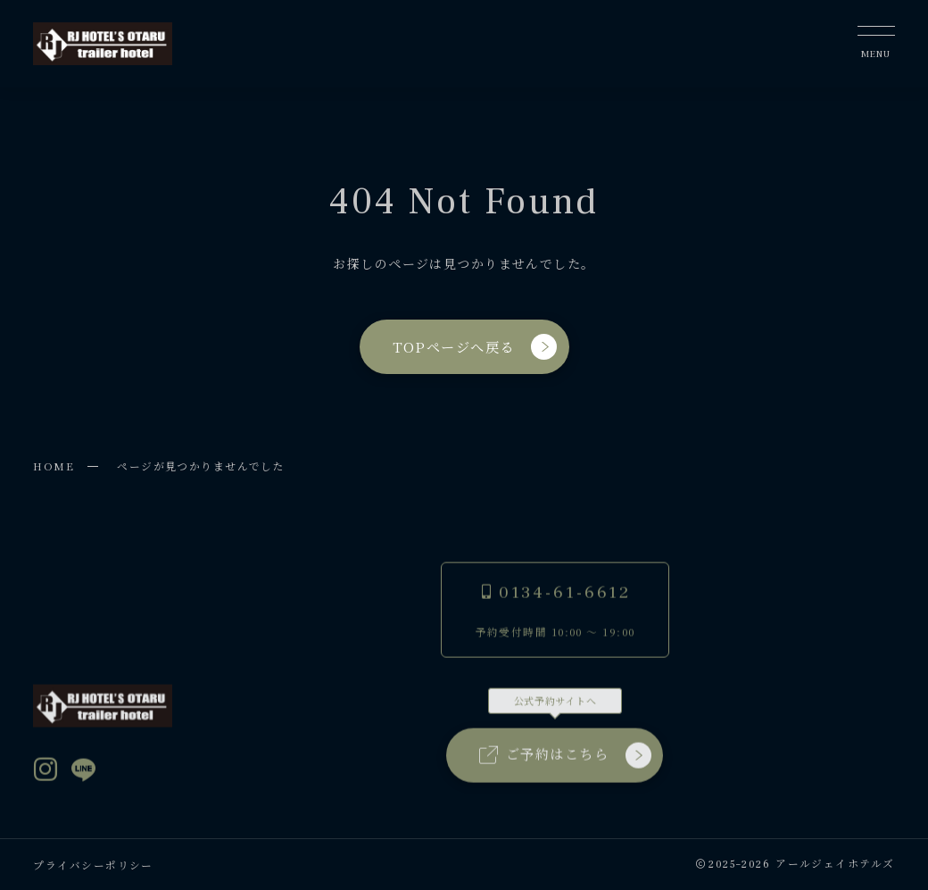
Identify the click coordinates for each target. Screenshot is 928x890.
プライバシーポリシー (93, 864)
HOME (53, 465)
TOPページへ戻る (474, 347)
